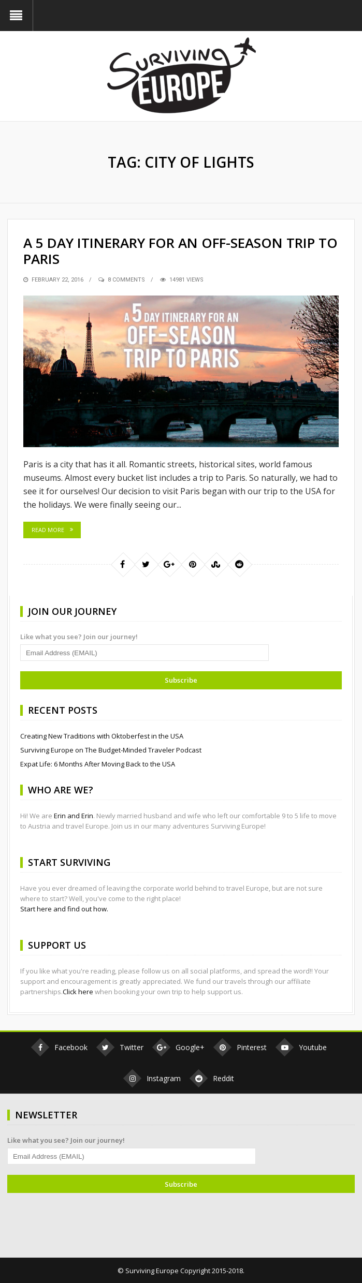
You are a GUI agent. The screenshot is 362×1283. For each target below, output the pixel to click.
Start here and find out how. (64, 908)
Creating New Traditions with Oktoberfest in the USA (101, 736)
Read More (48, 530)
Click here (78, 991)
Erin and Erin (73, 815)
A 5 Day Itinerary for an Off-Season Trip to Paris (180, 250)
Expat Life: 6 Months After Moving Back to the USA (97, 764)
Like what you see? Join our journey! (79, 636)
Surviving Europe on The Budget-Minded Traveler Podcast (110, 750)
